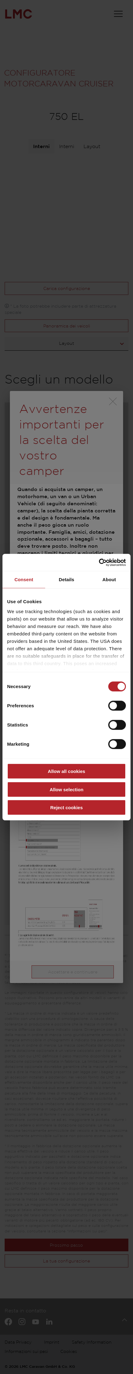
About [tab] (109, 579)
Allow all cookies (66, 771)
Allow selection (66, 789)
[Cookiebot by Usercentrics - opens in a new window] (99, 562)
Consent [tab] (24, 579)
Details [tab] (66, 579)
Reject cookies (66, 807)
